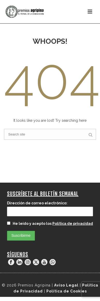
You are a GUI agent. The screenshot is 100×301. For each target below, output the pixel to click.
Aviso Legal (66, 285)
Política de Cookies (66, 291)
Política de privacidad (72, 223)
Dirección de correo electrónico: (37, 203)
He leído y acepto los (50, 223)
